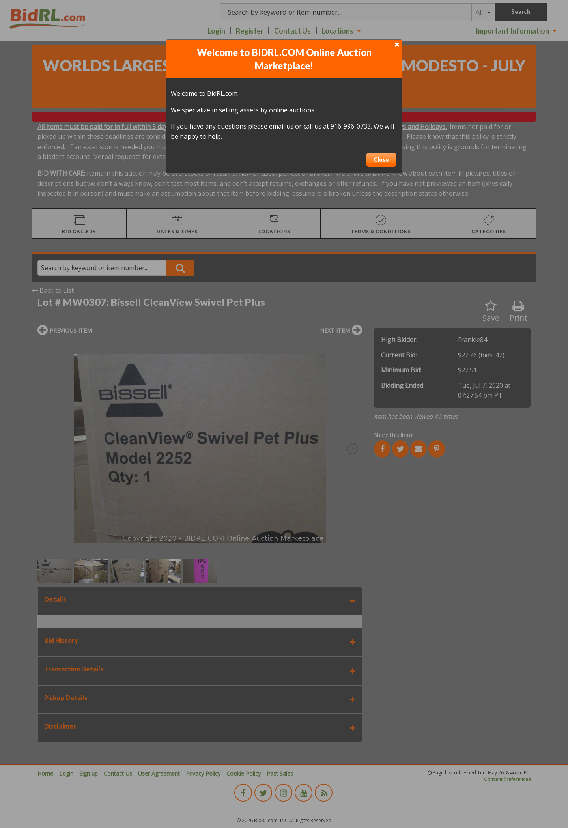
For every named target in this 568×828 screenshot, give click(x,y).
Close (381, 159)
